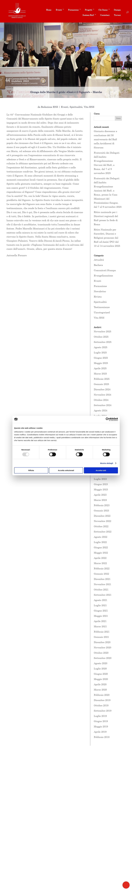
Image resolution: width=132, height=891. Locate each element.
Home (48, 10)
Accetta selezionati (66, 470)
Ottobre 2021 (101, 589)
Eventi (59, 10)
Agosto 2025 (100, 347)
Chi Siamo (103, 10)
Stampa (117, 10)
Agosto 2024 (100, 410)
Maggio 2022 (101, 552)
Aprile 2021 (100, 621)
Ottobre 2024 (101, 400)
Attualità (99, 259)
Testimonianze (102, 307)
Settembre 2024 (102, 405)
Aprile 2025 (100, 368)
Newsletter (100, 291)
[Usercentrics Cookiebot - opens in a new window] (107, 419)
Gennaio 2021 (101, 637)
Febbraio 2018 (101, 737)
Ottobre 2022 (101, 526)
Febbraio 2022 (101, 568)
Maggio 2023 (101, 489)
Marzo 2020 (100, 689)
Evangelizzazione (103, 275)
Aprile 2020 (100, 684)
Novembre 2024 (102, 394)
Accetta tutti (101, 470)
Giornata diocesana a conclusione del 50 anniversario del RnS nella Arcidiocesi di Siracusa (105, 139)
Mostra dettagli (106, 463)
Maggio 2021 (101, 615)
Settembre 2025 (102, 342)
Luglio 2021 (100, 605)
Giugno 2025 (101, 357)
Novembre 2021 (102, 584)
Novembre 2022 (102, 521)
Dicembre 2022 (102, 515)
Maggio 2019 (101, 726)
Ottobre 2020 (101, 652)
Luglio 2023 (100, 479)
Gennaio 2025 (101, 384)
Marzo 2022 (100, 563)
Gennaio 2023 (101, 510)
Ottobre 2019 (101, 705)
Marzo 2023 (100, 500)
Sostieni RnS (88, 15)
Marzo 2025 (100, 373)
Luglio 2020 (100, 668)
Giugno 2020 (101, 673)
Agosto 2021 (100, 600)
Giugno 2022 (101, 547)
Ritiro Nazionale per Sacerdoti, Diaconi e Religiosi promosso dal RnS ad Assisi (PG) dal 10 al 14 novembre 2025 (107, 237)
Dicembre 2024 (102, 389)
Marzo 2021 (100, 626)
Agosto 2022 (100, 536)
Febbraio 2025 (101, 378)
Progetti (88, 10)
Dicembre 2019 (102, 700)
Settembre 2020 (102, 658)
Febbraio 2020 (101, 694)
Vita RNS (89, 106)
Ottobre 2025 (101, 336)
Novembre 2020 (102, 647)
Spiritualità (76, 106)
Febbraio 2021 (101, 631)
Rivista (98, 296)
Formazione (73, 10)
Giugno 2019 (101, 721)
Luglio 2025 (100, 352)
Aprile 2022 (100, 558)
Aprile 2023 (100, 494)
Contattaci (104, 15)
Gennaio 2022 (101, 573)
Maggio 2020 (101, 679)
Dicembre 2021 (102, 579)
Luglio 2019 (100, 716)
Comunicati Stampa (105, 270)
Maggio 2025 (101, 363)
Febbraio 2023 (101, 505)
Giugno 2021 (101, 610)
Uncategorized (102, 312)
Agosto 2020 (100, 663)
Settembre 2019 (102, 710)
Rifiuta (31, 470)
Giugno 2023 (101, 484)
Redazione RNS (49, 106)
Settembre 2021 (102, 594)
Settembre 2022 (102, 531)
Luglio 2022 (100, 542)
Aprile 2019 (100, 731)
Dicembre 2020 (102, 642)
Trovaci (117, 15)
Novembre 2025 (102, 331)
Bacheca (98, 265)
